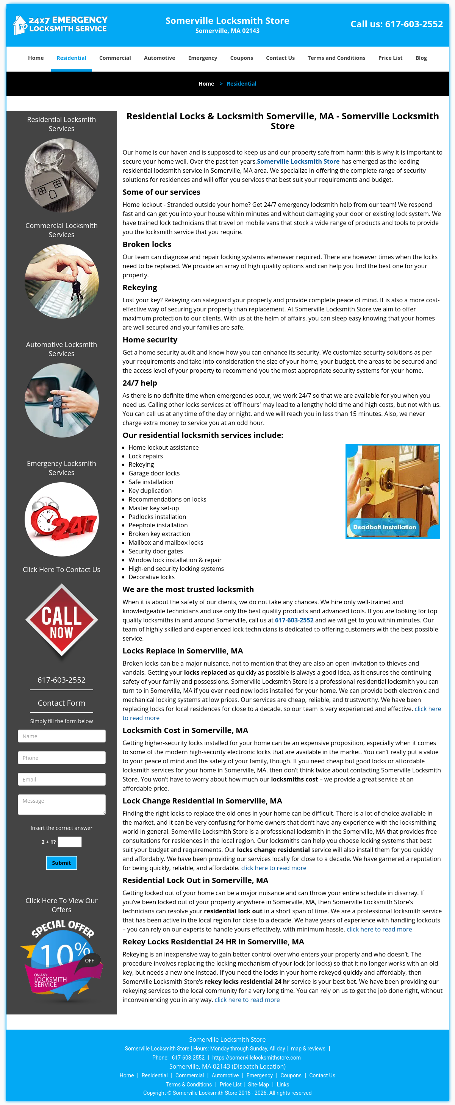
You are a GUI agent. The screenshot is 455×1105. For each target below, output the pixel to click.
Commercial (115, 57)
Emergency (202, 57)
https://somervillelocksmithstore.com (256, 1058)
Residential (71, 57)
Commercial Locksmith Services (61, 230)
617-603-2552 (414, 23)
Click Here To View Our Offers (61, 905)
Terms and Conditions (336, 57)
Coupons (241, 57)
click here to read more (275, 868)
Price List (390, 57)
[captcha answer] (70, 841)
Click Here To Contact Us (61, 569)
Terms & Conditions (189, 1085)
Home (36, 57)
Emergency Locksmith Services (61, 468)
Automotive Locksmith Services (61, 349)
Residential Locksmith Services (61, 124)
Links (283, 1085)
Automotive (159, 57)
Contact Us (280, 57)
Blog (421, 57)
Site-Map (258, 1085)
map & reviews (309, 1049)
